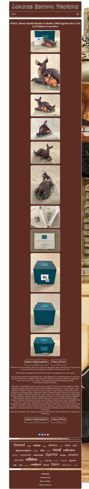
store (61, 446)
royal (57, 449)
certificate (63, 460)
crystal (56, 460)
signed (26, 465)
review (75, 465)
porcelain (18, 460)
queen (41, 461)
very (15, 455)
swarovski (25, 454)
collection (69, 450)
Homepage (45, 474)
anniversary (66, 465)
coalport (35, 464)
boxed (46, 465)
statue (37, 445)
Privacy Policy (45, 481)
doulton (73, 454)
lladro (44, 446)
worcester (38, 454)
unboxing (48, 460)
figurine (52, 454)
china (29, 446)
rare (67, 445)
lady (15, 465)
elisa (42, 450)
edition (31, 459)
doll (75, 445)
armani (35, 451)
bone (48, 451)
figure (55, 464)
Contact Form (45, 477)
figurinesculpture (23, 450)
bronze (63, 455)
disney (53, 445)
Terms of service (45, 485)
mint (20, 465)
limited (19, 445)
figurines (72, 460)
